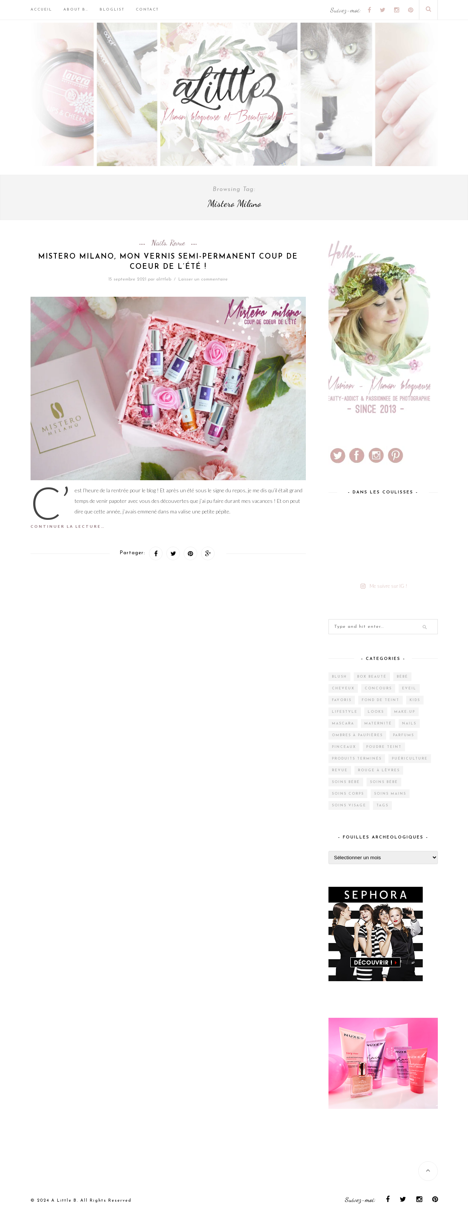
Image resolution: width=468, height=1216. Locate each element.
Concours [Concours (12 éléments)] (378, 688)
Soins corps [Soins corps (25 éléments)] (348, 793)
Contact (147, 10)
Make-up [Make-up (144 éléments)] (404, 712)
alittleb (163, 279)
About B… (75, 10)
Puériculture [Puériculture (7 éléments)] (410, 758)
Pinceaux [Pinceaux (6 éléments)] (344, 747)
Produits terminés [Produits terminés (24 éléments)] (357, 758)
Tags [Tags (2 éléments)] (382, 805)
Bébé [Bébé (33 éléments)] (402, 676)
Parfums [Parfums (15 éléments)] (403, 735)
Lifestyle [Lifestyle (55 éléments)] (345, 712)
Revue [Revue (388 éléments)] (340, 770)
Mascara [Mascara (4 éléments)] (343, 723)
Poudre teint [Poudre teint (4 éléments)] (384, 747)
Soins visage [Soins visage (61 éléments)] (349, 805)
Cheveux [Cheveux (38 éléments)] (343, 688)
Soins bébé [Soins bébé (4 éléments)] (346, 782)
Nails (159, 243)
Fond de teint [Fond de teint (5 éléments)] (380, 700)
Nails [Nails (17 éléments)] (409, 723)
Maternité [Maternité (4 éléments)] (378, 723)
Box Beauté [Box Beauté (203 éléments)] (372, 676)
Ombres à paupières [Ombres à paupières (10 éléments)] (357, 735)
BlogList (112, 10)
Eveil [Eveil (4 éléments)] (409, 688)
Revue (177, 243)
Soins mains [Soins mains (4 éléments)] (390, 793)
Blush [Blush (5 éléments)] (339, 676)
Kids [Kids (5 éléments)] (415, 700)
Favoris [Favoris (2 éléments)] (341, 700)
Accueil (41, 10)
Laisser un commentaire (203, 279)
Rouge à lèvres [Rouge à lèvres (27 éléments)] (379, 770)
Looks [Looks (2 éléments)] (376, 712)
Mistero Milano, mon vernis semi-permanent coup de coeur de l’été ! (168, 262)
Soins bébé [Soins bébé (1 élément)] (384, 782)
